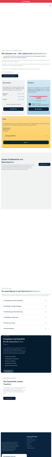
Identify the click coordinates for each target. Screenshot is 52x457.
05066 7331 (35, 105)
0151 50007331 (45, 105)
